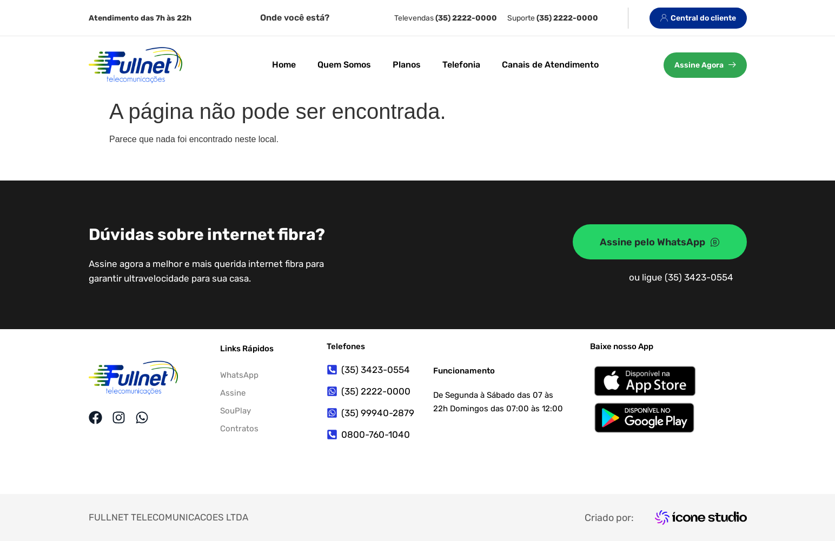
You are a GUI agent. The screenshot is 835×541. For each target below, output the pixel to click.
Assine (233, 393)
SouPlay (235, 411)
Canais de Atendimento (550, 64)
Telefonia (461, 64)
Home (284, 64)
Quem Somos (344, 64)
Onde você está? (294, 17)
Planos (407, 64)
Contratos (239, 428)
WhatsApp (239, 375)
